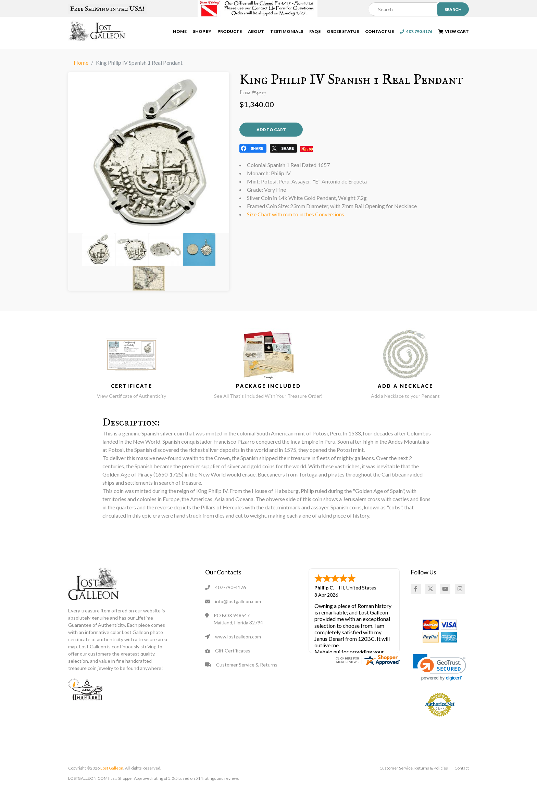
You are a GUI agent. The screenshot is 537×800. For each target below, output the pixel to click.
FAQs (315, 32)
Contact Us (379, 32)
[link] (439, 679)
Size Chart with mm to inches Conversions (295, 227)
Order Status (343, 32)
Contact (461, 779)
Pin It (306, 161)
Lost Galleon (111, 779)
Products (229, 32)
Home (180, 32)
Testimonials (286, 32)
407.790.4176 (416, 32)
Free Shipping (107, 9)
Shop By (202, 32)
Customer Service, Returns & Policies (413, 779)
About (256, 32)
